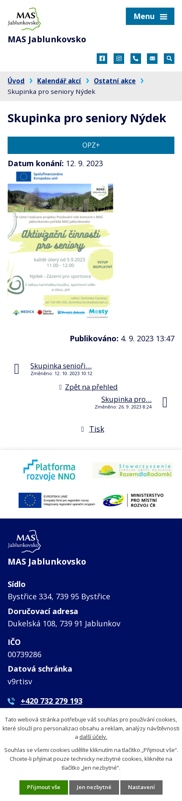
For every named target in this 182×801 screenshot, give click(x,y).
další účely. (93, 737)
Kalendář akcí (59, 81)
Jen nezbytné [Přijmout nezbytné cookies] (94, 787)
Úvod (16, 81)
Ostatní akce (115, 81)
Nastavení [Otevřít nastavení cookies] (141, 787)
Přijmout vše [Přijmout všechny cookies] (43, 787)
